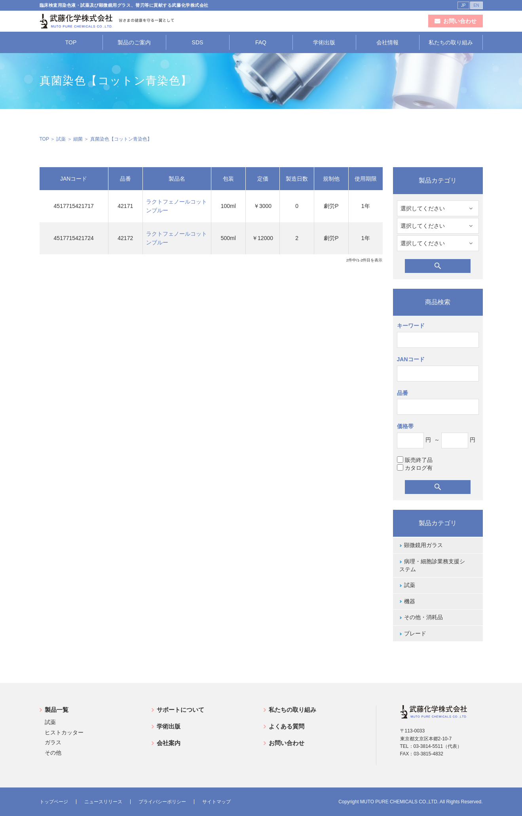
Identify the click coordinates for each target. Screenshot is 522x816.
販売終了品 (415, 459)
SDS (197, 42)
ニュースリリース (103, 801)
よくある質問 (286, 726)
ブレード (415, 633)
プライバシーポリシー (162, 801)
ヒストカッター (64, 732)
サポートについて (180, 709)
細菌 (78, 139)
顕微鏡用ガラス (423, 545)
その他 (53, 752)
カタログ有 (415, 467)
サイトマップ (216, 801)
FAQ (260, 42)
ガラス (53, 742)
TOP (71, 42)
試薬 (61, 139)
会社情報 (387, 42)
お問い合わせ (286, 743)
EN (476, 5)
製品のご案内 (134, 42)
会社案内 (168, 743)
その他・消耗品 (423, 617)
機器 (409, 601)
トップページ (54, 801)
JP (463, 5)
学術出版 (324, 42)
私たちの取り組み (451, 42)
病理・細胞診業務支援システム (432, 565)
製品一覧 (56, 709)
